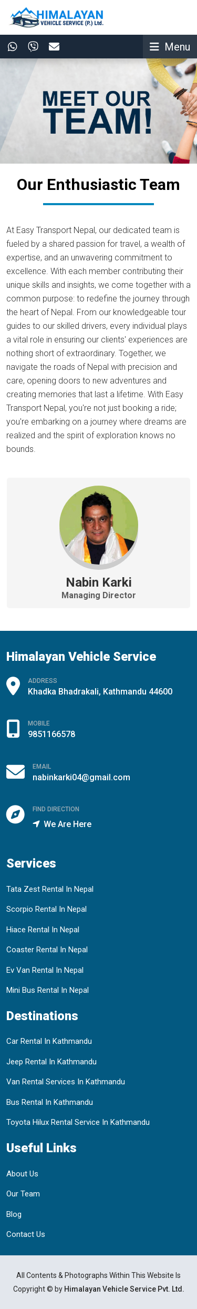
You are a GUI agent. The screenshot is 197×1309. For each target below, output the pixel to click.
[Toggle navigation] (170, 46)
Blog (14, 1214)
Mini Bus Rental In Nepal (47, 990)
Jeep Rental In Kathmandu (51, 1061)
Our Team (23, 1194)
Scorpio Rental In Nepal (46, 909)
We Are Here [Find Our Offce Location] (62, 824)
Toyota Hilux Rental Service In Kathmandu (78, 1122)
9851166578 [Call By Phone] (51, 734)
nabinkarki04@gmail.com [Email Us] (81, 777)
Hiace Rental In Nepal (42, 929)
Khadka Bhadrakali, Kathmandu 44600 (100, 692)
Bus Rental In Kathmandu (49, 1102)
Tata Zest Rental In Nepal (50, 889)
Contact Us (25, 1234)
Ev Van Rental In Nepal (45, 970)
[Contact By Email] (51, 46)
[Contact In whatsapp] (10, 46)
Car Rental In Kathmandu (49, 1041)
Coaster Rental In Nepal (47, 949)
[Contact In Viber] (30, 46)
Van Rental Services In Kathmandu (65, 1081)
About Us (22, 1174)
